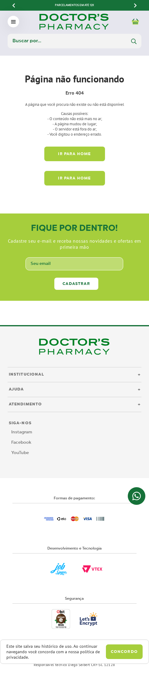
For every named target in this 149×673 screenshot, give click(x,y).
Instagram (21, 432)
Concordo (124, 652)
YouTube (20, 453)
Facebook (21, 442)
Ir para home (74, 154)
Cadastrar (76, 284)
